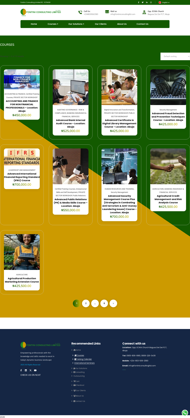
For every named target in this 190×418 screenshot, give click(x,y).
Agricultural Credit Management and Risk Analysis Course (168, 199)
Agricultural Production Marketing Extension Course (22, 280)
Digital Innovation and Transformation (119, 110)
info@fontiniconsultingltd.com (139, 365)
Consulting (79, 372)
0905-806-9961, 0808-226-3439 (138, 355)
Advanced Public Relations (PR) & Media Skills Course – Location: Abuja (70, 203)
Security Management (168, 110)
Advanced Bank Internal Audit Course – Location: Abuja (70, 123)
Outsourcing (79, 376)
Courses (79, 355)
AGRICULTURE (158, 189)
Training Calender (83, 359)
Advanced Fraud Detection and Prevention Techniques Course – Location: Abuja (168, 117)
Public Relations (79, 196)
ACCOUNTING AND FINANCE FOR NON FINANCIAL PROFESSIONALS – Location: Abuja (22, 106)
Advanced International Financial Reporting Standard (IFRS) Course (22, 177)
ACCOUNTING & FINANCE (15, 94)
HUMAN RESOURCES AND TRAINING (119, 189)
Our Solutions (73, 24)
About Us (120, 24)
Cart (76, 381)
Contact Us (141, 24)
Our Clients (98, 24)
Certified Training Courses (65, 189)
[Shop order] (175, 56)
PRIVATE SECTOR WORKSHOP (25, 97)
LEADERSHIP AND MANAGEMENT (21, 170)
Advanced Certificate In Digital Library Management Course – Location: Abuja (119, 123)
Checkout (78, 385)
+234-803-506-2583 (135, 360)
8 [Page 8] (104, 303)
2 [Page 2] (85, 303)
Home (77, 350)
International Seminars (84, 363)
